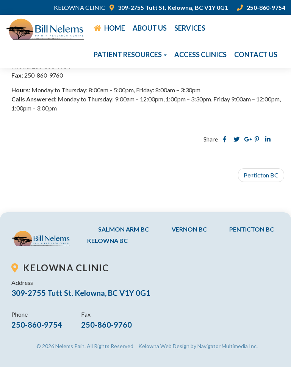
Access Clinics (200, 54)
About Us (150, 28)
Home (109, 28)
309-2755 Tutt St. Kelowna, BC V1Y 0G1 (169, 7)
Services (189, 28)
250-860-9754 (261, 7)
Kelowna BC (107, 240)
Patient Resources (130, 54)
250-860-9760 (106, 324)
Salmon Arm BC (123, 229)
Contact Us (255, 54)
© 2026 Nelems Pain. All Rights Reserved (84, 346)
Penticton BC (261, 175)
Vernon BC (189, 229)
